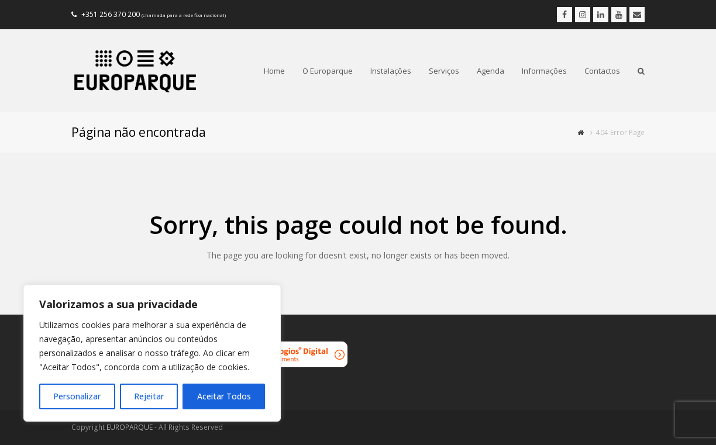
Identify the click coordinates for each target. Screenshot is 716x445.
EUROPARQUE (129, 427)
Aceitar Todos (224, 396)
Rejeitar (149, 396)
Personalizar (77, 396)
